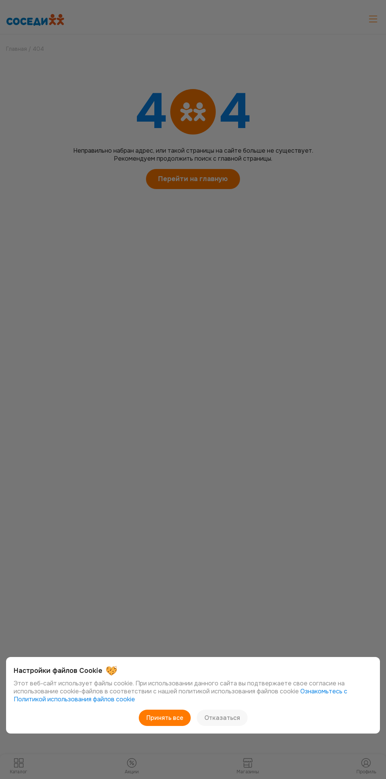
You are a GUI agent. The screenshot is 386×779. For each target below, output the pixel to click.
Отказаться (222, 718)
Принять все (164, 718)
